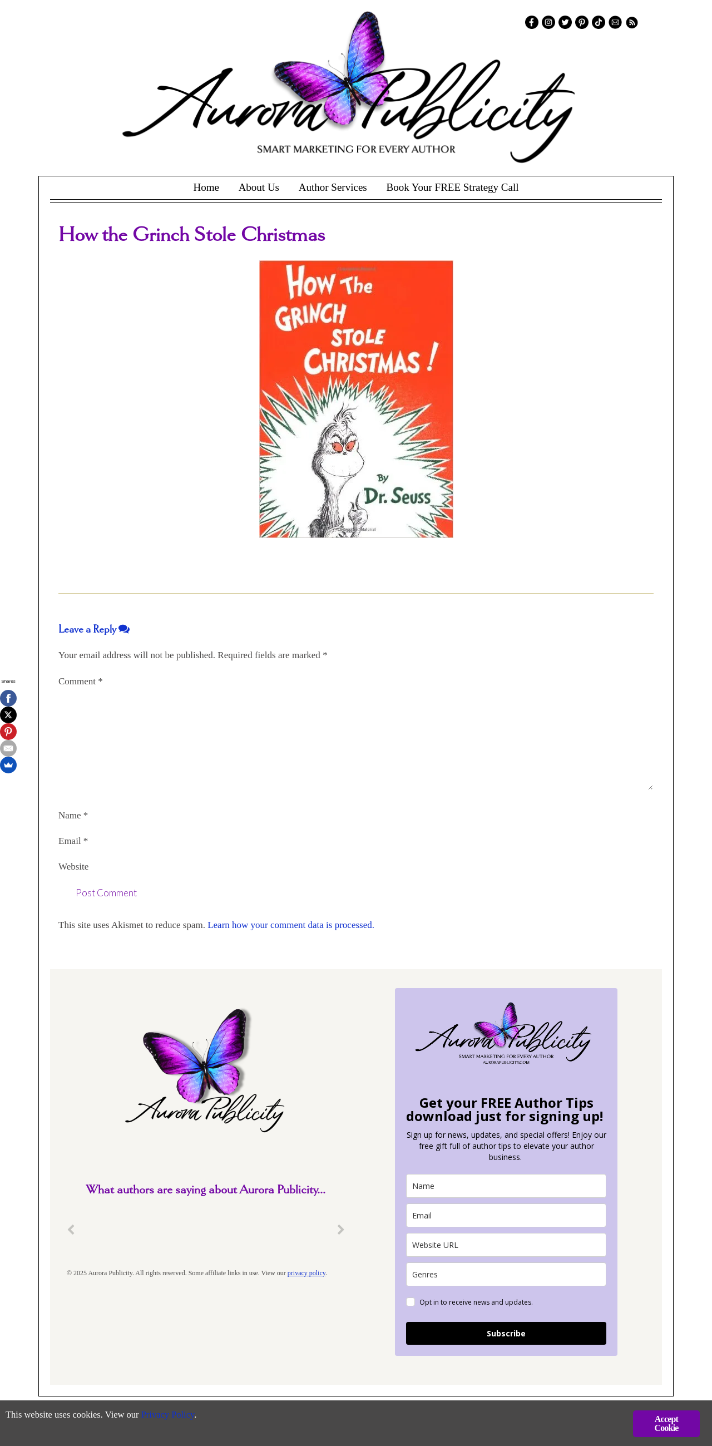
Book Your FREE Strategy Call (452, 187)
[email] (506, 1215)
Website (73, 866)
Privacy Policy (172, 1415)
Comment (80, 681)
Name (73, 815)
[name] (506, 1186)
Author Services (333, 187)
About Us (259, 187)
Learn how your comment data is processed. (290, 925)
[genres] (506, 1274)
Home (206, 187)
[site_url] (506, 1245)
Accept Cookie (666, 1423)
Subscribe (506, 1333)
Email (73, 841)
